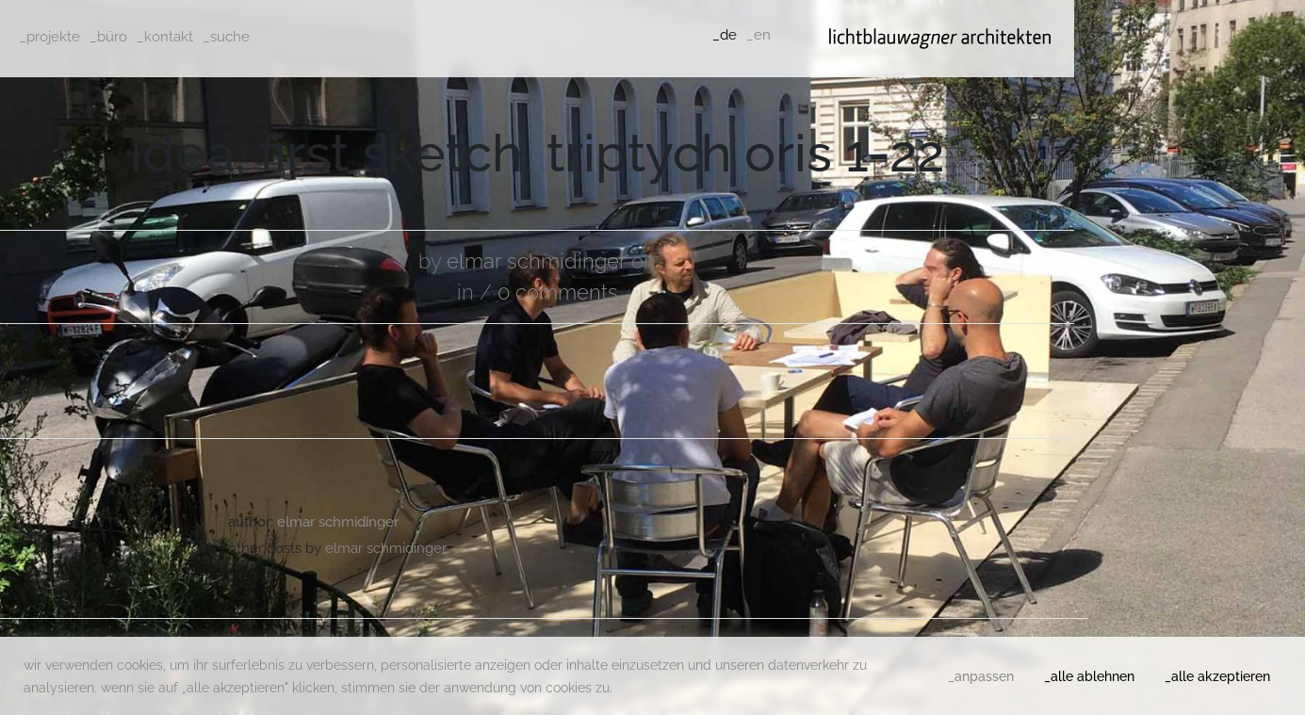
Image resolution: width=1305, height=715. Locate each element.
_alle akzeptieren (1217, 676)
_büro (108, 36)
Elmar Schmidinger (536, 261)
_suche (226, 36)
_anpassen (981, 676)
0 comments (558, 292)
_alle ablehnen (1089, 676)
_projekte (49, 36)
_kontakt (165, 36)
